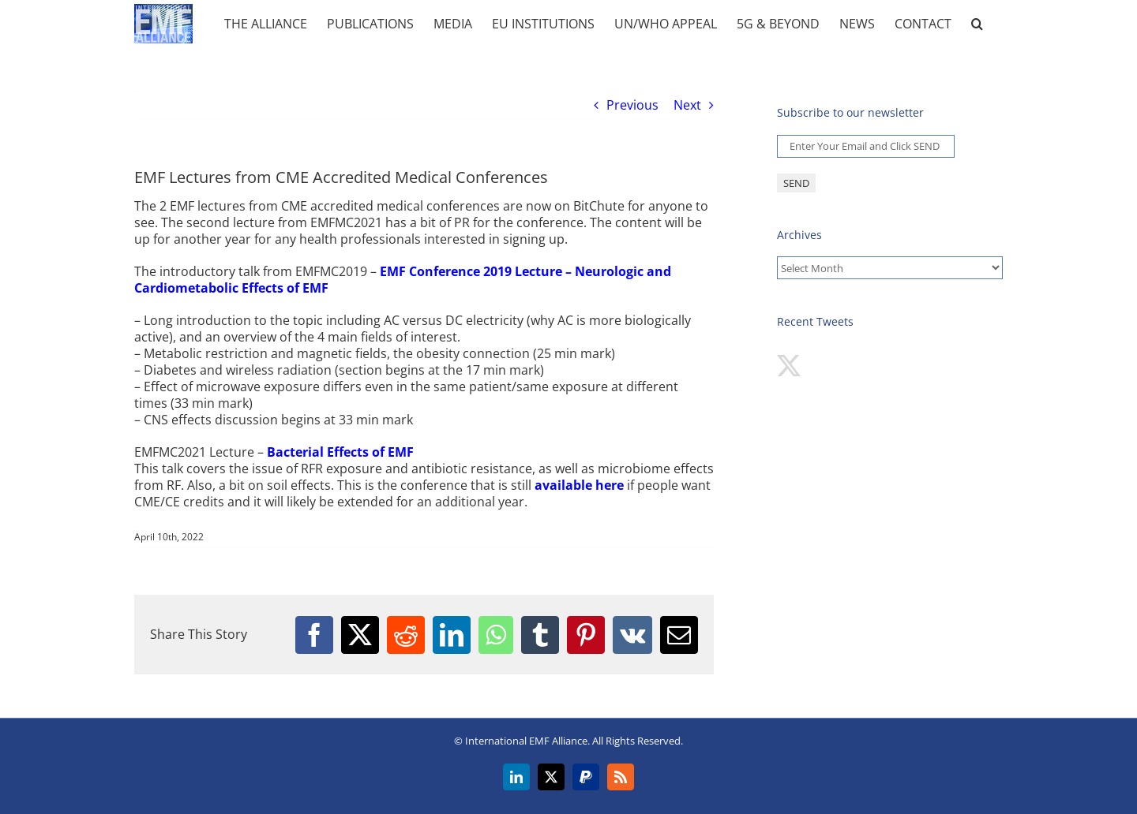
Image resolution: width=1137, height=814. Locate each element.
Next (687, 105)
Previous (632, 105)
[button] (977, 23)
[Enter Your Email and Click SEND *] (866, 146)
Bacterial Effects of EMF (340, 452)
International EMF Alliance (526, 741)
